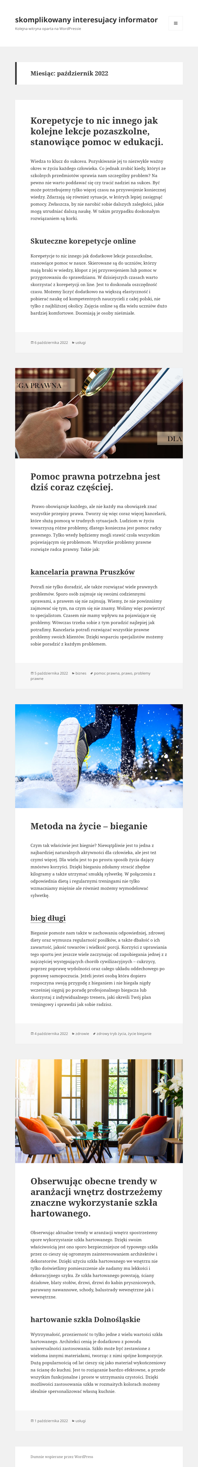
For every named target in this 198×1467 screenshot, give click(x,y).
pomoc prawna (107, 673)
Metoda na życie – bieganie (89, 826)
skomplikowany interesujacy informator (86, 19)
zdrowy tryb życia (111, 1033)
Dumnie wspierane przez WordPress (62, 1456)
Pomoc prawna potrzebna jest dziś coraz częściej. (95, 481)
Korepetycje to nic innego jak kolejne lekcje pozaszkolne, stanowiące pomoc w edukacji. (97, 131)
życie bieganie (139, 1033)
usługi (81, 342)
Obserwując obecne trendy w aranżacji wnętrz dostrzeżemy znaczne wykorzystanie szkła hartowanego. (96, 1197)
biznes (81, 673)
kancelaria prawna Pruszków (83, 572)
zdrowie (82, 1033)
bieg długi (48, 918)
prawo (126, 673)
